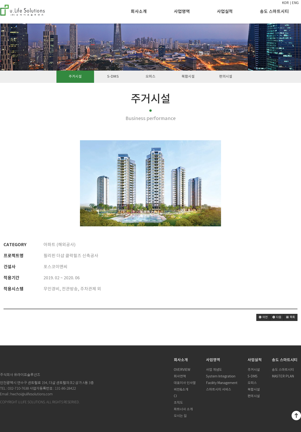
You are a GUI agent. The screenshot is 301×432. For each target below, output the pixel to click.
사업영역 (182, 11)
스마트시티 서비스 (218, 390)
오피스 (150, 77)
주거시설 (75, 77)
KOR (285, 3)
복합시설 (188, 77)
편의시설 (225, 77)
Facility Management (222, 383)
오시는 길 (180, 416)
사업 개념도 (214, 370)
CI (175, 396)
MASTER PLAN (283, 376)
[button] (263, 317)
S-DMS (113, 77)
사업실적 (225, 11)
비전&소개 (181, 390)
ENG (295, 3)
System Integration (220, 376)
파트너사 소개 (183, 409)
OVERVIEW (182, 370)
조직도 (178, 403)
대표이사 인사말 (185, 383)
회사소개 (139, 11)
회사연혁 (180, 376)
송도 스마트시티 (274, 11)
